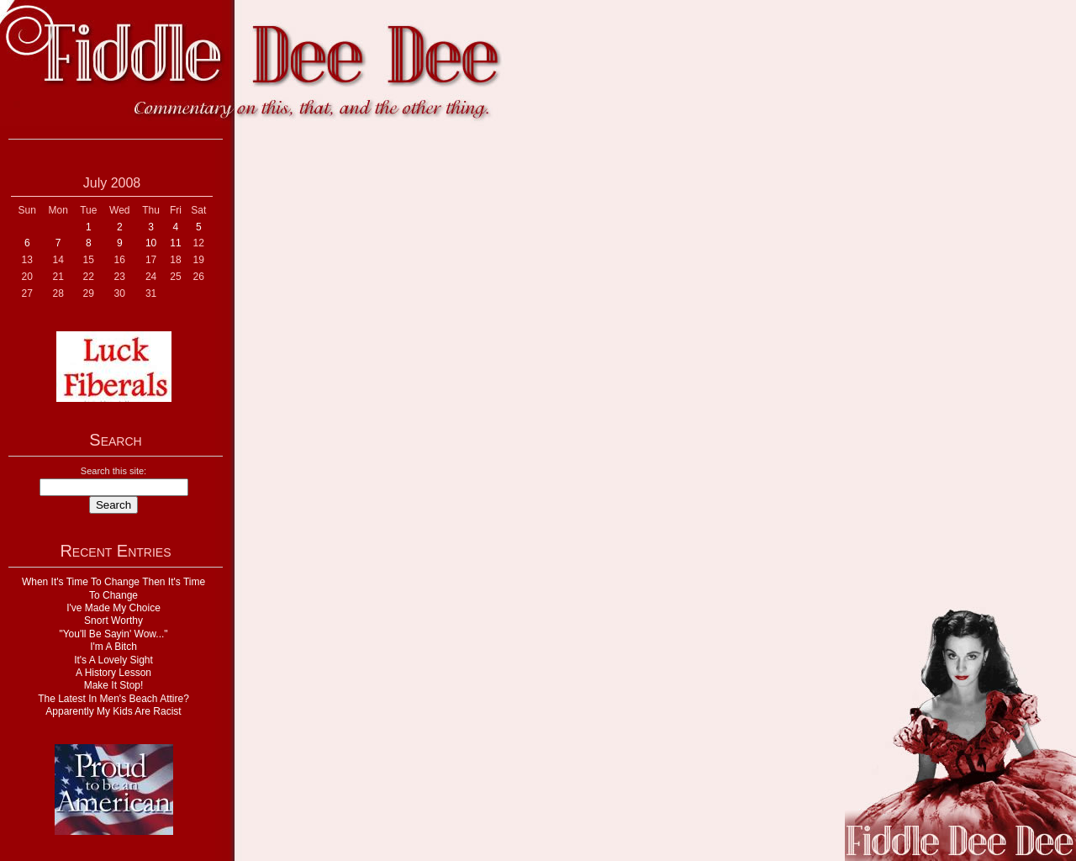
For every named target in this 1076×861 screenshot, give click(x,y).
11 (175, 243)
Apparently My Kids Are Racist (113, 711)
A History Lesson (113, 673)
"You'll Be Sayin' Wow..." (113, 634)
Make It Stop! (114, 685)
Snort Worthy (113, 620)
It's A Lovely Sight (113, 660)
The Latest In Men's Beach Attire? (113, 699)
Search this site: (113, 471)
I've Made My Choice (113, 608)
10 (150, 243)
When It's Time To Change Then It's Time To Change (113, 588)
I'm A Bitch (113, 646)
